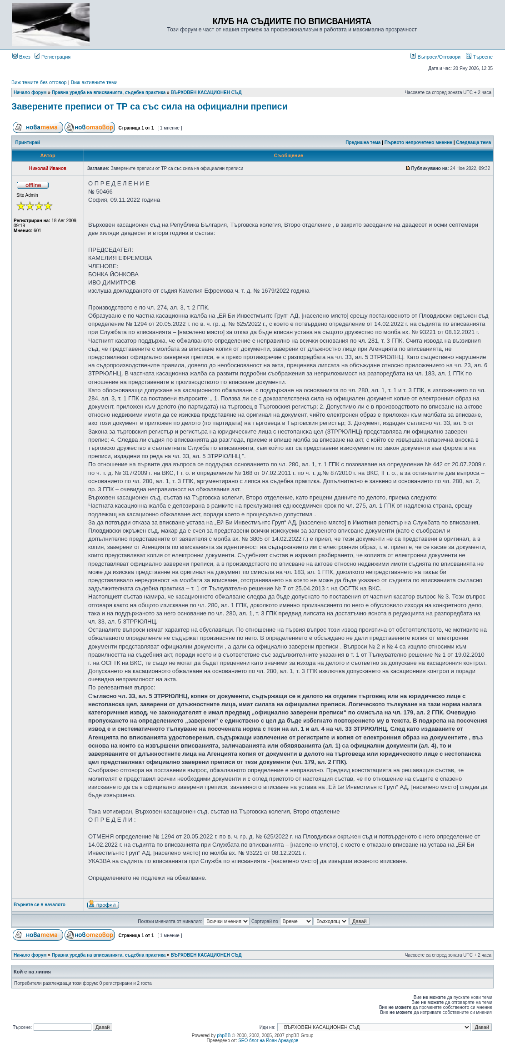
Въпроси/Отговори (435, 57)
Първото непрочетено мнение (418, 142)
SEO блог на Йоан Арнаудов (268, 1040)
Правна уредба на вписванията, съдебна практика (109, 92)
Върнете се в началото (39, 904)
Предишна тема (362, 142)
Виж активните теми (94, 82)
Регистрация (52, 57)
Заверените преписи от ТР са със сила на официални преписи (149, 106)
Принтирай (27, 142)
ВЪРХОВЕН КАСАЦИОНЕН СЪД (205, 92)
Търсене (479, 57)
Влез (21, 57)
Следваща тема (473, 142)
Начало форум (30, 92)
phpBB (223, 1035)
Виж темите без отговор (39, 82)
